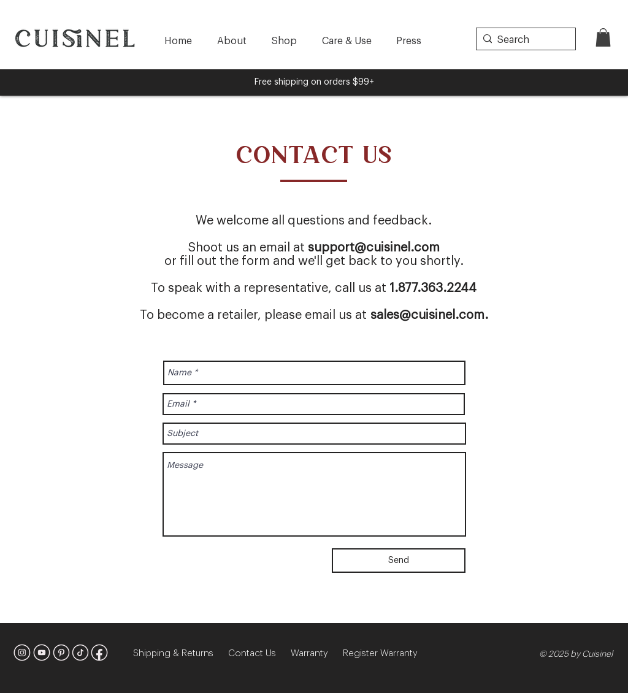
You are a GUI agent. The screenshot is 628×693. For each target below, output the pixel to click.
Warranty (317, 653)
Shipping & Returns (180, 653)
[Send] (398, 560)
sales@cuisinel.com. (429, 315)
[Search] (523, 40)
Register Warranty (380, 653)
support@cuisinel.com (374, 248)
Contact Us (259, 653)
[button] (603, 37)
